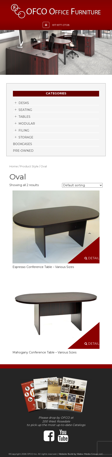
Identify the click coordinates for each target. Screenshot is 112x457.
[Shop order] (82, 185)
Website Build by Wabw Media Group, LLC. (81, 454)
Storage (26, 137)
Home (13, 166)
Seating (25, 110)
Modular (27, 123)
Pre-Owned (23, 151)
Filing (24, 130)
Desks (24, 103)
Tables (24, 117)
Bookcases (22, 144)
